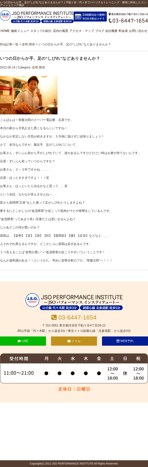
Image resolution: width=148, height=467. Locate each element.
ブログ (99, 30)
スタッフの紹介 (41, 30)
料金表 (123, 30)
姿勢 (25, 44)
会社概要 (111, 30)
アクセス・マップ (81, 30)
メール (74, 341)
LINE (23, 341)
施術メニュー (20, 30)
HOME (5, 30)
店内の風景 (60, 30)
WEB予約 (125, 341)
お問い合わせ (138, 30)
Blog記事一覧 (9, 44)
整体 (32, 44)
